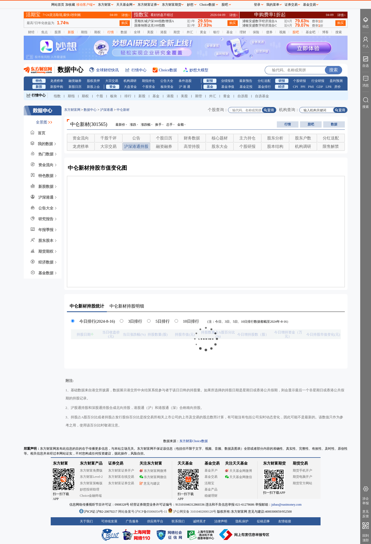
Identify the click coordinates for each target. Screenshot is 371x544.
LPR (329, 87)
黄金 (203, 32)
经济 (281, 87)
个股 (99, 96)
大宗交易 (111, 81)
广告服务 (132, 521)
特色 (39, 81)
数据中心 (90, 110)
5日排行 (162, 321)
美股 (150, 32)
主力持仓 (247, 138)
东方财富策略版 (91, 483)
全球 (137, 32)
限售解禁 (331, 146)
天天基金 (185, 463)
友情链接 (284, 521)
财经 (31, 32)
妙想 (190, 4)
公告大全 (166, 81)
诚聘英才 (199, 521)
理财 (243, 32)
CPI (295, 87)
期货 (176, 32)
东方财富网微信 (152, 477)
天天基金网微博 (238, 471)
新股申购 (56, 87)
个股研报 (299, 81)
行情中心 (39, 95)
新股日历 (75, 87)
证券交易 (291, 4)
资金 (112, 87)
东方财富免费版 (91, 470)
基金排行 (264, 87)
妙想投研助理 (89, 489)
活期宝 (209, 483)
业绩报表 (227, 81)
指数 (57, 96)
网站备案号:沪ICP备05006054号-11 (143, 511)
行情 (110, 32)
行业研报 (317, 81)
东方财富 (60, 463)
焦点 (44, 32)
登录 (257, 4)
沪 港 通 (184, 87)
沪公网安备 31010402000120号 (192, 511)
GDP (319, 87)
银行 (216, 32)
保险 (256, 32)
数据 (124, 32)
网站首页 (57, 4)
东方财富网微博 (152, 471)
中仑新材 (123, 110)
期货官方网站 (302, 483)
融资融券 (75, 81)
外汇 (190, 32)
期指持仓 (148, 81)
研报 (281, 81)
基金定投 (246, 87)
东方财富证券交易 (121, 483)
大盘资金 (130, 87)
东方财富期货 (274, 463)
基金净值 (227, 87)
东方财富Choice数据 (193, 441)
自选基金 (262, 96)
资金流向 (81, 138)
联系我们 (178, 521)
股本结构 (275, 146)
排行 (127, 96)
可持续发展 (109, 521)
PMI (311, 87)
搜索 (338, 32)
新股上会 (93, 87)
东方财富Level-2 (91, 477)
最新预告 (245, 81)
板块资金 (167, 87)
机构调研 (130, 81)
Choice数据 (207, 4)
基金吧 (310, 32)
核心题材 (220, 138)
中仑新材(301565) (88, 124)
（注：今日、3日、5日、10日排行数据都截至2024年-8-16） (247, 321)
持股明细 (127, 306)
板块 (113, 96)
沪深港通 (106, 110)
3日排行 (135, 321)
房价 (337, 87)
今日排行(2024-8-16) (97, 321)
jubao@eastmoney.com (286, 504)
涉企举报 (365, 501)
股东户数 (303, 138)
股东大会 (220, 146)
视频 (282, 32)
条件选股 (185, 81)
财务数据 (192, 138)
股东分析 (275, 138)
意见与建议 (149, 483)
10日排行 (191, 321)
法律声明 (220, 521)
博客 (325, 32)
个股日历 (164, 138)
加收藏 (70, 4)
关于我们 (86, 521)
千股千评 (108, 138)
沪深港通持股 (136, 146)
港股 (163, 32)
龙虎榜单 (56, 81)
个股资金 (148, 87)
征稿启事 (263, 521)
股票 (58, 32)
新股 (71, 32)
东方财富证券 (147, 4)
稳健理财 (211, 496)
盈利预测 (336, 81)
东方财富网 (72, 110)
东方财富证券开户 (121, 470)
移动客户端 (84, 4)
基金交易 (211, 477)
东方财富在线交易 (121, 477)
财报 (209, 81)
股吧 (295, 32)
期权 (97, 32)
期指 (84, 32)
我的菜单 (272, 4)
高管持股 (192, 146)
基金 (229, 32)
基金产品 (211, 489)
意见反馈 (365, 514)
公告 (136, 138)
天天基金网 (124, 4)
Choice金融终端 (91, 496)
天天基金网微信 (238, 477)
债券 (269, 32)
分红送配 (264, 81)
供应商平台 (155, 521)
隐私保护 (242, 521)
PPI (303, 87)
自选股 (242, 96)
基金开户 (211, 470)
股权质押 (93, 81)
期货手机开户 (302, 470)
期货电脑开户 (302, 477)
